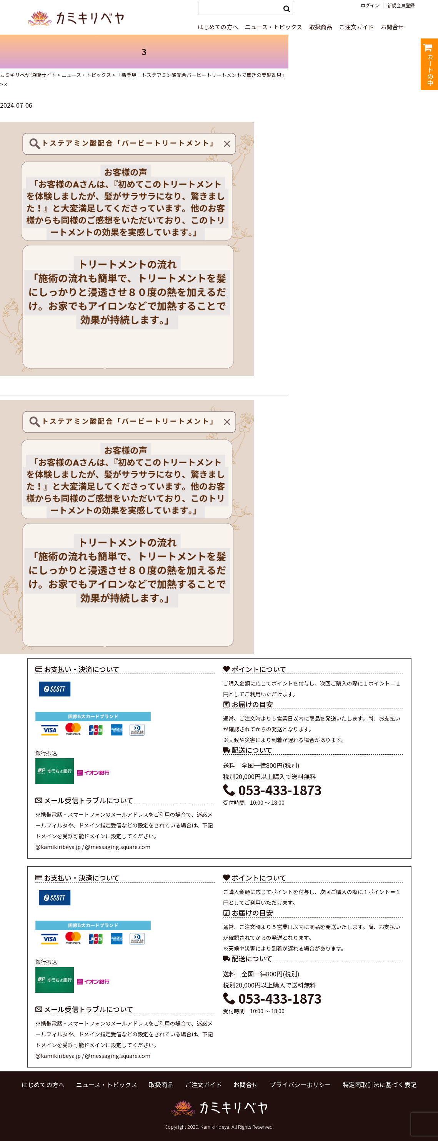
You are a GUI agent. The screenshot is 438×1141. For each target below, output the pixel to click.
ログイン (370, 5)
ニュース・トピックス (273, 27)
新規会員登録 (401, 5)
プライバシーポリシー (300, 1084)
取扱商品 (320, 27)
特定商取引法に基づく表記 (379, 1084)
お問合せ (392, 27)
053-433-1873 (272, 790)
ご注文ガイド (356, 27)
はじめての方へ (218, 27)
